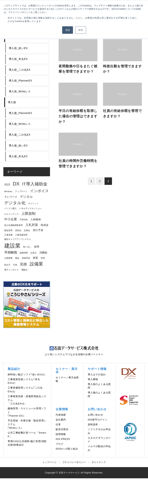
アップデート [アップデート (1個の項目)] (21, 191)
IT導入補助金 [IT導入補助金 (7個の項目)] (34, 184)
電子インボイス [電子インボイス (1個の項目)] (11, 270)
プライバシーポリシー (74, 462)
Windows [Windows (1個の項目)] (8, 191)
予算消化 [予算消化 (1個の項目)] (24, 219)
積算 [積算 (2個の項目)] (35, 257)
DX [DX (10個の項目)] (16, 183)
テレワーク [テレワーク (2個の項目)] (10, 196)
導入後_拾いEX (18, 145)
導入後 (12, 102)
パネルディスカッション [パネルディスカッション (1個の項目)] (30, 208)
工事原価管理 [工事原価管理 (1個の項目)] (21, 235)
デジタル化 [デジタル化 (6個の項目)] (15, 203)
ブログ (59, 443)
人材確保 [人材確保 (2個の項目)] (35, 219)
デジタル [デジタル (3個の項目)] (26, 196)
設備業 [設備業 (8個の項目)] (36, 264)
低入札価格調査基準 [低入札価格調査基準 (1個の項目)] (13, 225)
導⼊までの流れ (97, 374)
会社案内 (61, 419)
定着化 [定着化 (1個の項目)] (27, 230)
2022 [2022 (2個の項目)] (7, 184)
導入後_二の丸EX (20, 134)
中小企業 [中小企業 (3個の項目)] (10, 219)
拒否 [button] (80, 30)
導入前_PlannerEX (20, 80)
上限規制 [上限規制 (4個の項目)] (28, 213)
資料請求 (93, 424)
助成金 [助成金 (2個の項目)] (45, 224)
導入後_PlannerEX (20, 113)
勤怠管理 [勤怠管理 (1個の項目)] (8, 230)
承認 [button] (67, 30)
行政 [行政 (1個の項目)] (15, 265)
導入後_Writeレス (20, 123)
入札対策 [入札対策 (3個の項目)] (31, 225)
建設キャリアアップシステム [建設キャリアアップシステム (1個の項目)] (17, 239)
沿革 (58, 424)
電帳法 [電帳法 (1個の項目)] (24, 270)
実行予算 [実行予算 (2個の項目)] (38, 230)
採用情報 (61, 434)
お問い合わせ (95, 414)
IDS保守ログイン (98, 419)
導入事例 (93, 379)
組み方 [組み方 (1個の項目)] (7, 265)
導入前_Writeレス (20, 91)
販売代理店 (62, 429)
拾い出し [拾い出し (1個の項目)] (27, 247)
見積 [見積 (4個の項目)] (23, 264)
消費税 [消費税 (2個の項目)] (43, 252)
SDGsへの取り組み (67, 448)
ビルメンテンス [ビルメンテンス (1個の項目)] (11, 214)
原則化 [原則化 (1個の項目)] (18, 230)
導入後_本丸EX (18, 156)
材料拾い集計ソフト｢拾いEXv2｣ (26, 374)
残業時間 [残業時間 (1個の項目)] (24, 253)
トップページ (49, 462)
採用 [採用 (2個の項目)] (36, 246)
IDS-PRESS (63, 439)
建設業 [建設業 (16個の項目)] (12, 246)
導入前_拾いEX (18, 48)
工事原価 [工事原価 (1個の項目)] (8, 235)
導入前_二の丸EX (20, 69)
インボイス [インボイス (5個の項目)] (39, 191)
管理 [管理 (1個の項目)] (43, 258)
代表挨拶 (61, 414)
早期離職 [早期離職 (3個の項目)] (10, 252)
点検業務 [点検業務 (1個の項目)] (8, 258)
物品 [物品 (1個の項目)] (17, 258)
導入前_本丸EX (18, 58)
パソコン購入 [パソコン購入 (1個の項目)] (10, 208)
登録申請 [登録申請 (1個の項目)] (26, 258)
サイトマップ (99, 462)
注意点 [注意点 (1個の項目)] (33, 253)
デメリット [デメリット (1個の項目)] (33, 203)
